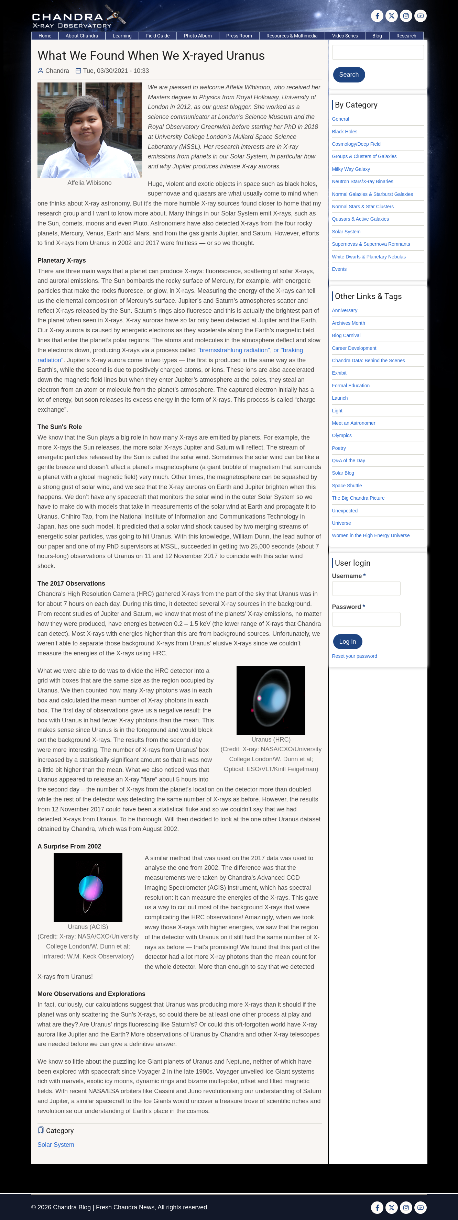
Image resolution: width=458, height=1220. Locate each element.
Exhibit (339, 373)
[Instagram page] (406, 16)
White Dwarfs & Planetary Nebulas (369, 256)
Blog (377, 35)
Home (45, 35)
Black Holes (345, 131)
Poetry (339, 448)
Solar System (55, 1144)
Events (339, 269)
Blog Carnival (346, 335)
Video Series (345, 35)
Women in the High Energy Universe (371, 535)
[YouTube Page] (420, 16)
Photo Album (198, 35)
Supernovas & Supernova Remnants (371, 244)
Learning (122, 35)
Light (337, 410)
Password (346, 606)
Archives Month (348, 323)
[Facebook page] (377, 16)
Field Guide (158, 35)
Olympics (342, 435)
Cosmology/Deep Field (356, 144)
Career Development (354, 348)
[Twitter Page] (391, 16)
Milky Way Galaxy (351, 169)
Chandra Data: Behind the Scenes (368, 360)
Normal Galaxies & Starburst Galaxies (372, 194)
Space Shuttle (347, 485)
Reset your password (355, 656)
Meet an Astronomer (353, 423)
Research (406, 35)
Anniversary (345, 310)
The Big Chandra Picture (358, 498)
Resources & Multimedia (292, 35)
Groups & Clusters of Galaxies (364, 156)
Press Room (239, 35)
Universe (341, 523)
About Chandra (82, 35)
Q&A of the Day (349, 460)
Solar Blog (343, 473)
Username (347, 576)
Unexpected (345, 510)
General (340, 119)
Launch (340, 398)
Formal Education (351, 385)
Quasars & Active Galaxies (360, 219)
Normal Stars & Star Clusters (363, 206)
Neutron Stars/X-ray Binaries (362, 181)
